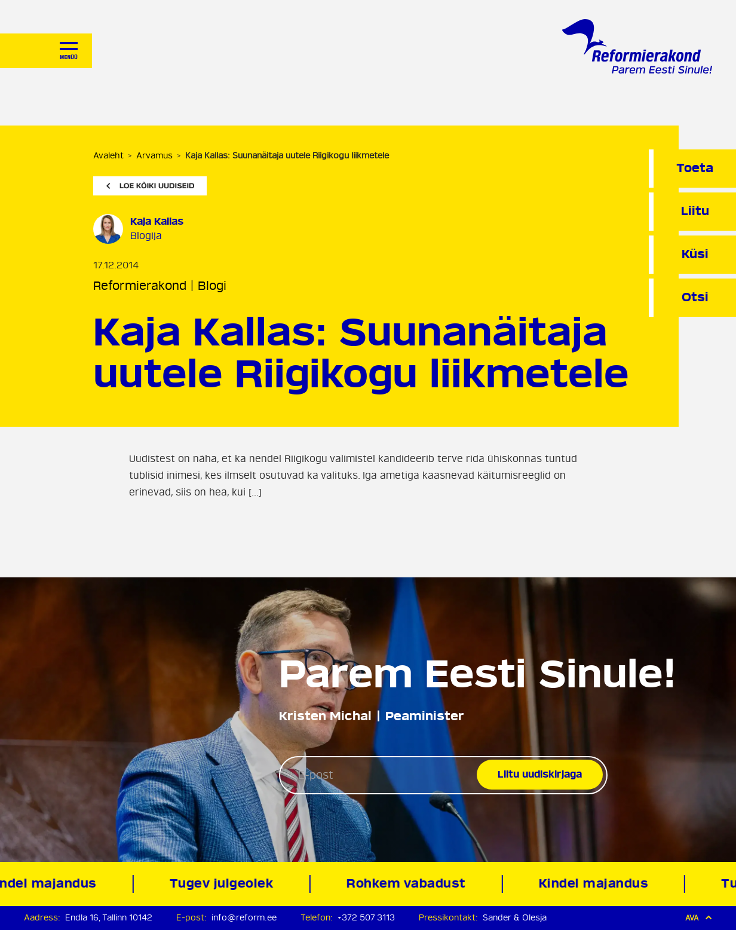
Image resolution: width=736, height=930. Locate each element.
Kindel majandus (595, 883)
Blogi (212, 286)
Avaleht (108, 156)
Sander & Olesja (515, 918)
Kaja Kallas (156, 222)
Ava (698, 917)
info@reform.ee (244, 918)
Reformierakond (139, 286)
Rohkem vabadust (408, 883)
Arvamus (154, 156)
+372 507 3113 (366, 918)
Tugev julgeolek (223, 883)
